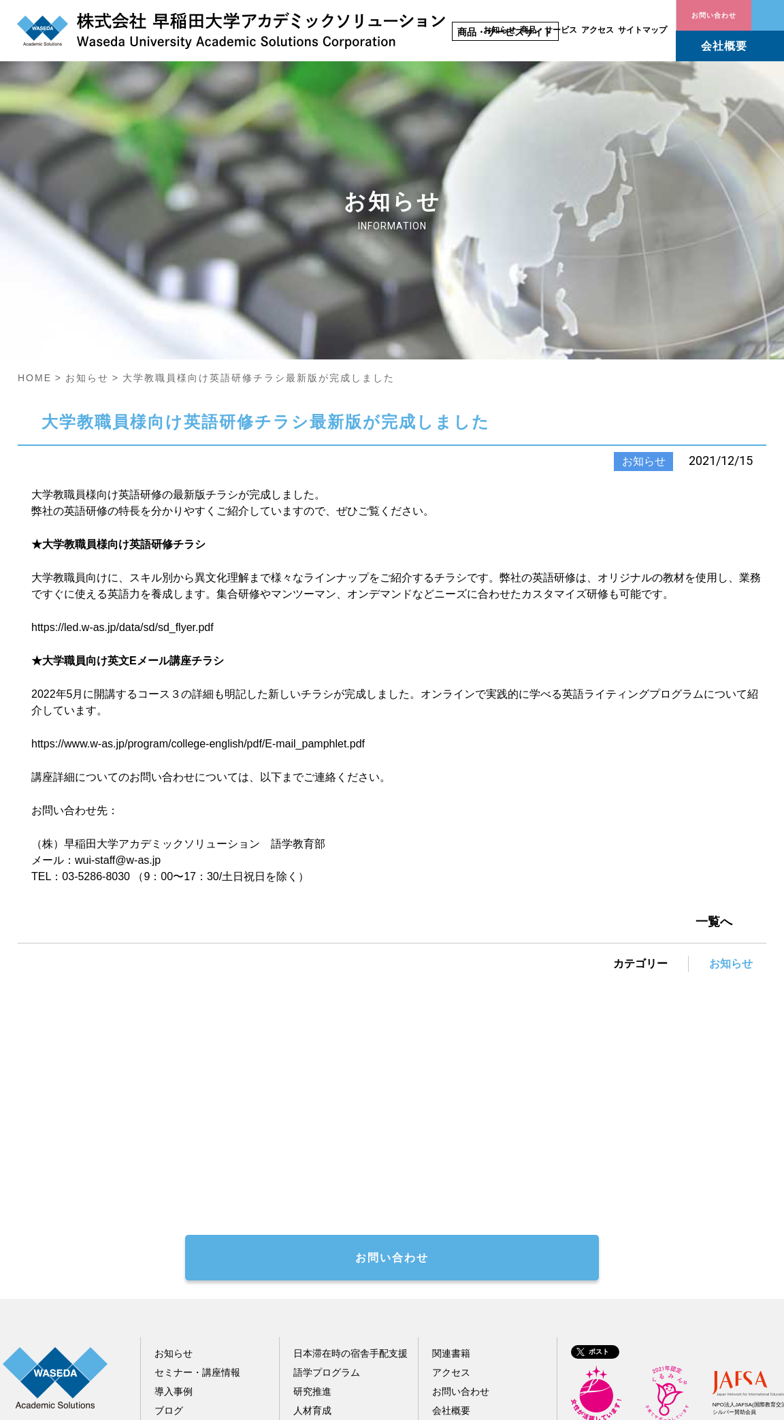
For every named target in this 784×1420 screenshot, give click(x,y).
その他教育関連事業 (336, 1253)
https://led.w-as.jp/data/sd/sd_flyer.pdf (122, 451)
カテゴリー (640, 787)
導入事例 (173, 1215)
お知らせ (499, 30)
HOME (35, 201)
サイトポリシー (585, 1402)
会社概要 (724, 46)
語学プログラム (326, 1196)
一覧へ (714, 745)
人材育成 (312, 1234)
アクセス (597, 30)
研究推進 (312, 1215)
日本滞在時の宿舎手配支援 (350, 1177)
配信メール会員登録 (197, 1253)
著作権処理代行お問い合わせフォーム (288, 1036)
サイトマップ (642, 30)
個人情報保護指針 (674, 1402)
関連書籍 (451, 1177)
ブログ (168, 1234)
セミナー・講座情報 (197, 1196)
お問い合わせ (767, 15)
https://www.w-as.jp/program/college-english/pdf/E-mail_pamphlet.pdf (198, 567)
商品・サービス (548, 30)
